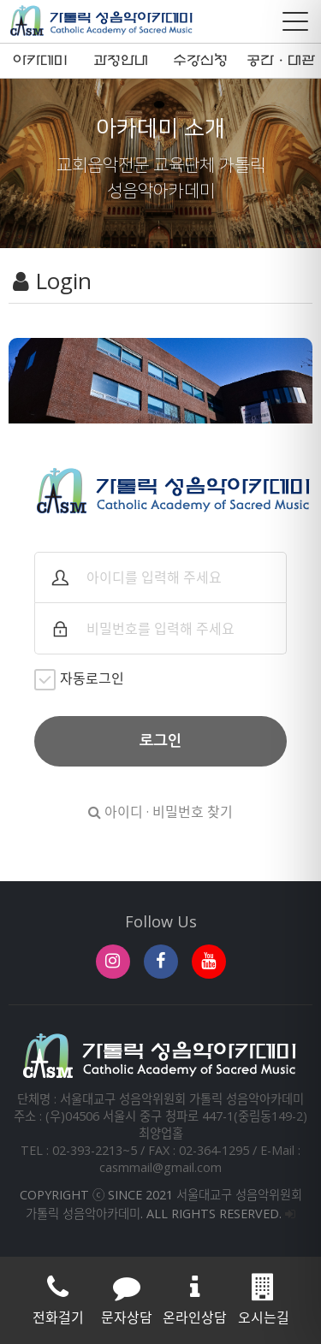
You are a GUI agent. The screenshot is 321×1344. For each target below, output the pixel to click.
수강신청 (200, 60)
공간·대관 (281, 60)
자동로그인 (79, 679)
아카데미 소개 (40, 65)
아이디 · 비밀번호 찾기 (160, 811)
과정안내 (120, 60)
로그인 (161, 741)
